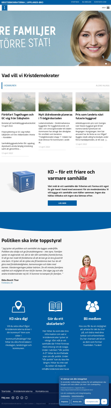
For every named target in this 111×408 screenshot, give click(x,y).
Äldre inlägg (102, 85)
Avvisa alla (77, 401)
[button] (106, 63)
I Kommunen (10, 85)
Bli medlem (86, 2)
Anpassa (64, 401)
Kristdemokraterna (23, 391)
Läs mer (62, 203)
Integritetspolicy (78, 396)
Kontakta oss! (100, 2)
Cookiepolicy (65, 396)
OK (104, 401)
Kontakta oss (42, 391)
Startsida (75, 2)
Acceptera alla (92, 401)
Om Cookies (28, 403)
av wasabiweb (52, 403)
